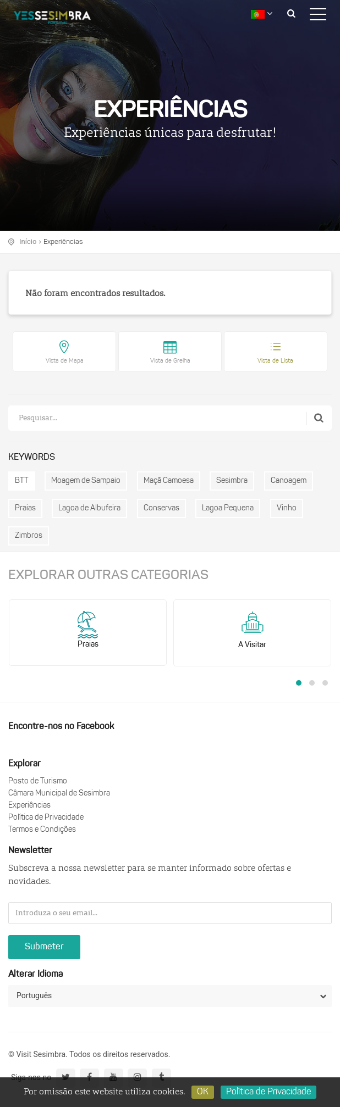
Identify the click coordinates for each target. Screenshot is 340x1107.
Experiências (63, 242)
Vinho (287, 508)
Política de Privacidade (46, 818)
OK (203, 1092)
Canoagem (288, 481)
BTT (22, 481)
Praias (25, 508)
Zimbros (28, 536)
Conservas (161, 508)
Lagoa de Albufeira (89, 508)
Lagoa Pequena (228, 508)
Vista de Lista (275, 361)
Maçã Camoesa (169, 481)
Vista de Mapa (65, 361)
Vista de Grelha (170, 361)
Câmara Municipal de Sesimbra (59, 793)
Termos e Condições (42, 830)
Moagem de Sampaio (85, 481)
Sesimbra (232, 481)
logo (60, 19)
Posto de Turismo (37, 781)
